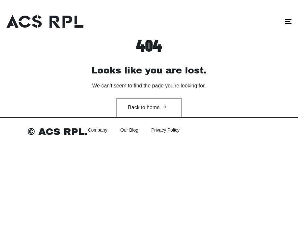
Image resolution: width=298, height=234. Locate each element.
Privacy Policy (165, 130)
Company (97, 130)
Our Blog (129, 130)
